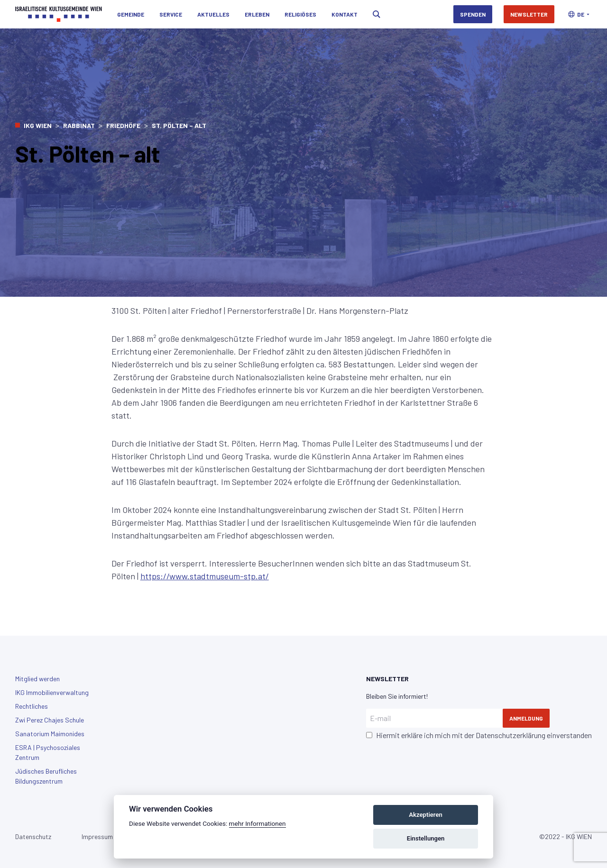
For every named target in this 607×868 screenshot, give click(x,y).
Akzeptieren (425, 814)
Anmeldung (526, 718)
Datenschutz (33, 836)
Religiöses (300, 14)
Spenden (473, 14)
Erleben (257, 14)
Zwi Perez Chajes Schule (49, 720)
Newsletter (529, 14)
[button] (579, 14)
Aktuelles (213, 14)
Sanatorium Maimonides (49, 734)
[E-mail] (434, 718)
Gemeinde (130, 14)
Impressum (97, 836)
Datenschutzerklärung (510, 735)
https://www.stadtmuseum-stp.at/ (204, 576)
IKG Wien (38, 125)
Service (170, 14)
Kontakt (344, 14)
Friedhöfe (123, 125)
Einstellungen (426, 838)
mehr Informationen (257, 823)
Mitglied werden (37, 679)
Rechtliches (31, 706)
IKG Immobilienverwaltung (52, 692)
